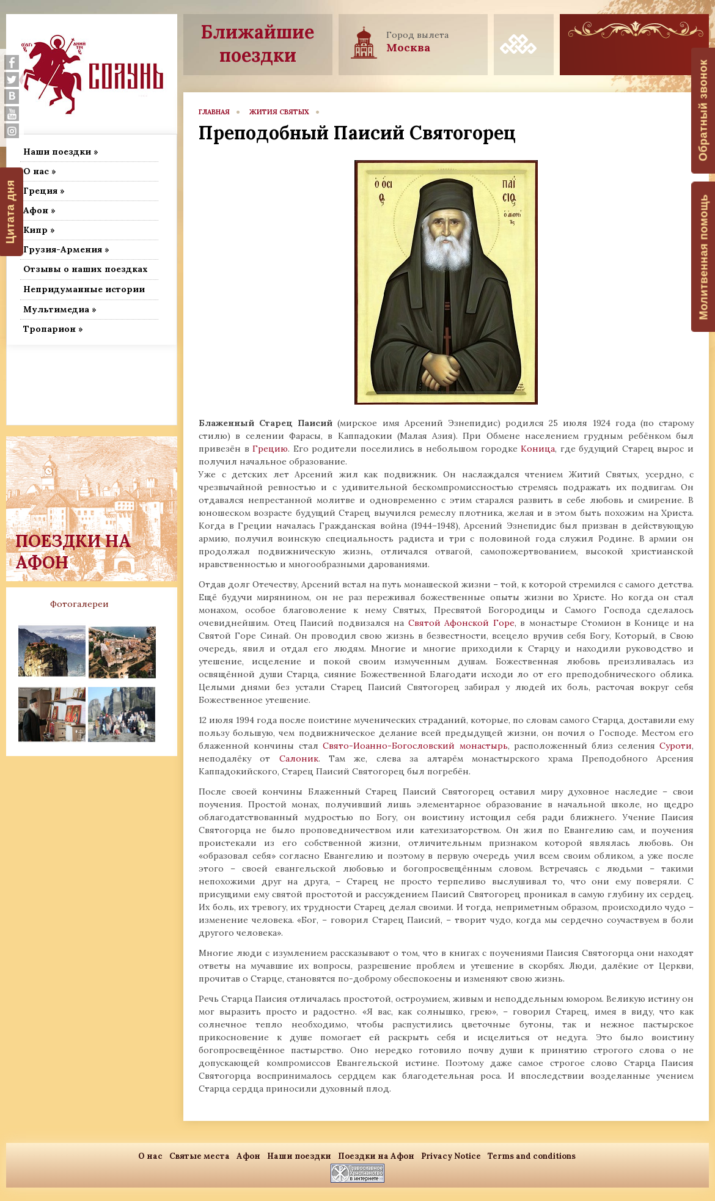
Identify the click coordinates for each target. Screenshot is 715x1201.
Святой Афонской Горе (461, 622)
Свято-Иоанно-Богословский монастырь (415, 745)
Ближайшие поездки (257, 43)
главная (214, 112)
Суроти (675, 745)
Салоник (298, 758)
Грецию (270, 448)
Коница (538, 448)
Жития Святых (279, 112)
